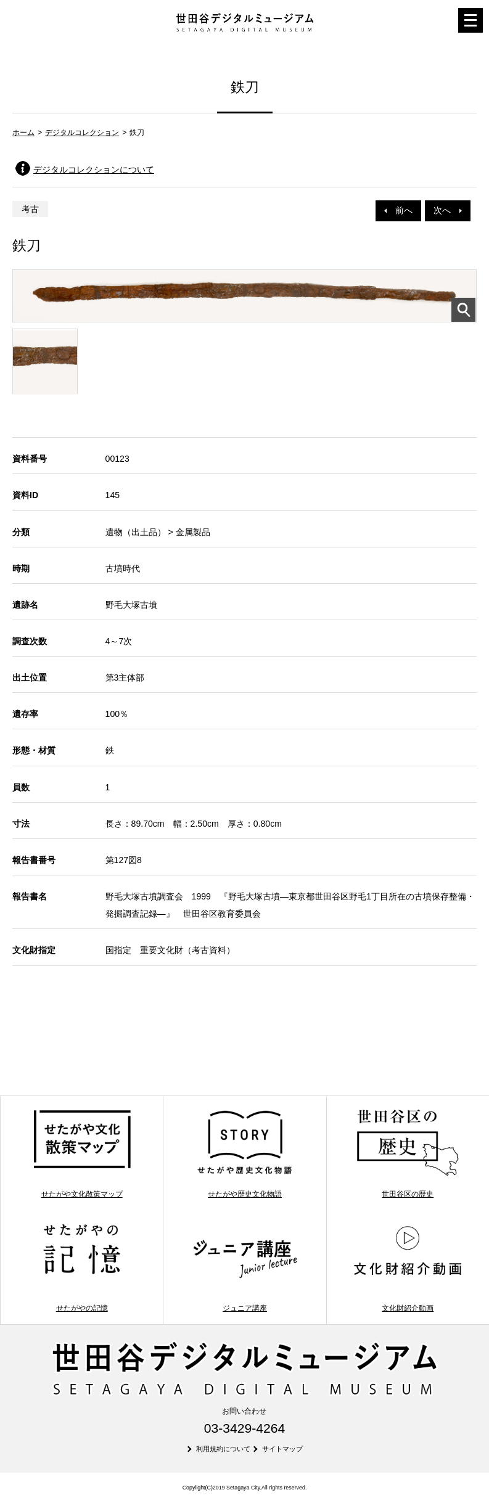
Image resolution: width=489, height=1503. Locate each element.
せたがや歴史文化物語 (245, 1153)
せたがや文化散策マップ (82, 1153)
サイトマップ (282, 1448)
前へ (398, 210)
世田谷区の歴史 (407, 1153)
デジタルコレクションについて (93, 169)
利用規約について (223, 1448)
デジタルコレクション (82, 132)
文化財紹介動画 (407, 1267)
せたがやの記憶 (82, 1267)
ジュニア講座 (245, 1267)
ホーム (23, 132)
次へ (448, 210)
